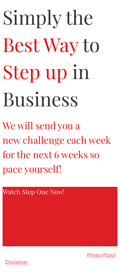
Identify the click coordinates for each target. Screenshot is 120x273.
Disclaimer (16, 262)
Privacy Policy (101, 254)
